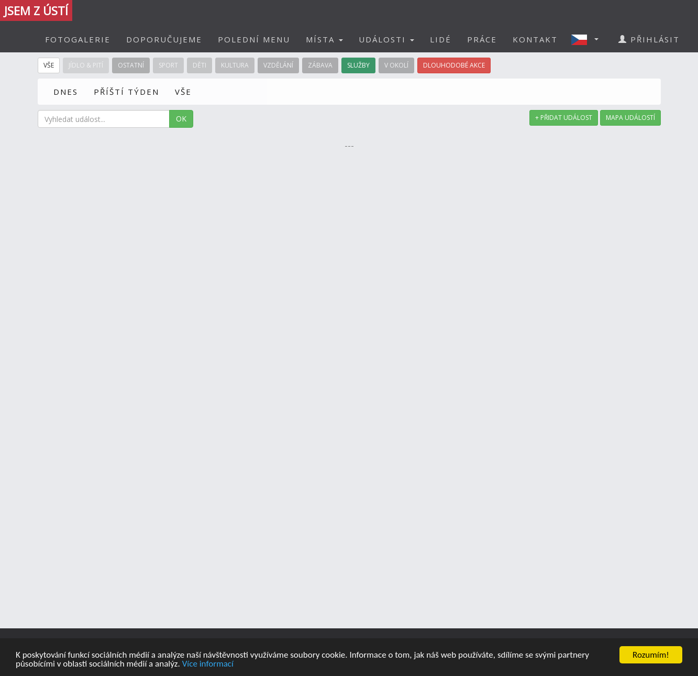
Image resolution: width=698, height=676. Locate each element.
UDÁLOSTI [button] (386, 39)
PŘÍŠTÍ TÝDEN (126, 91)
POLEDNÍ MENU (254, 39)
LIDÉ (440, 39)
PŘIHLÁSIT (649, 39)
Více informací (208, 664)
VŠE (183, 91)
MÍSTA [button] (324, 39)
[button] (588, 39)
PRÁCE (482, 39)
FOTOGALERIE (77, 39)
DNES (65, 91)
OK (181, 119)
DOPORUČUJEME (164, 39)
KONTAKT (535, 39)
